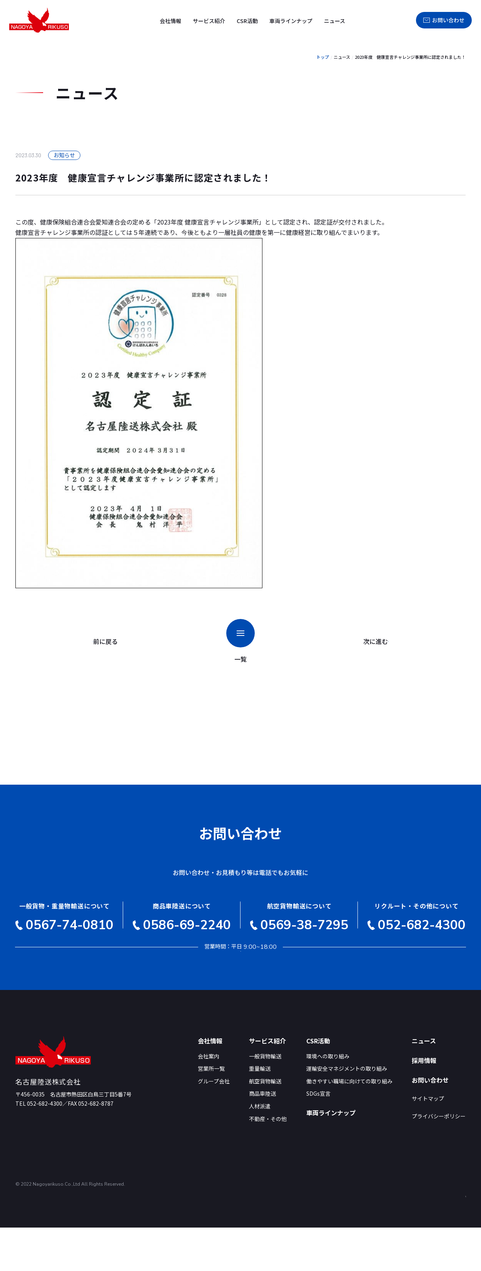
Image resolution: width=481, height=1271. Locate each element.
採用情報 (383, 20)
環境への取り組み (327, 1099)
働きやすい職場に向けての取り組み (349, 1124)
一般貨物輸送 (265, 1099)
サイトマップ (428, 1142)
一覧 (243, 641)
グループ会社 (214, 1124)
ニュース (334, 21)
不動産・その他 (268, 1162)
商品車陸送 (262, 1137)
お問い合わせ (443, 20)
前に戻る (114, 641)
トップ (322, 57)
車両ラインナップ (290, 21)
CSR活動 (247, 21)
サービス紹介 (209, 21)
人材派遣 (260, 1150)
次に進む (369, 641)
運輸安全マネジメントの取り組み (346, 1112)
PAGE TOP (455, 1229)
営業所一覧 (211, 1112)
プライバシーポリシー (439, 1160)
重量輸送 (260, 1112)
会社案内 (208, 1099)
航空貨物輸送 (265, 1124)
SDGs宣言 (318, 1137)
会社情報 (170, 21)
